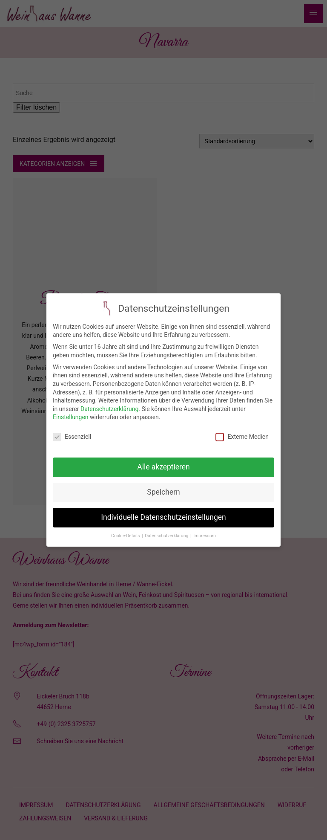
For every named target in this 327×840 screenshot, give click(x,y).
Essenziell (72, 431)
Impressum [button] (204, 529)
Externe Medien (241, 431)
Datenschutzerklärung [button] (167, 529)
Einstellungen (71, 411)
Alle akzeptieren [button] (163, 461)
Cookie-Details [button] (126, 529)
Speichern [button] (163, 486)
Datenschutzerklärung (109, 402)
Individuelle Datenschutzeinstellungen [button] (163, 511)
